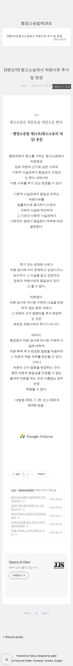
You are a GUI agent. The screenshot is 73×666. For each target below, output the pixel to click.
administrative (26, 490)
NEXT (45, 613)
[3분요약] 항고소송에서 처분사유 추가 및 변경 (34, 36)
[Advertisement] (36, 436)
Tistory (32, 656)
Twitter (28, 660)
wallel (53, 656)
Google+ (58, 660)
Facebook (38, 660)
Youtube (48, 660)
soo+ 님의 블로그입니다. (23, 567)
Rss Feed (15, 660)
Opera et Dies (19, 562)
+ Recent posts (13, 637)
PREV (27, 613)
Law (13, 490)
